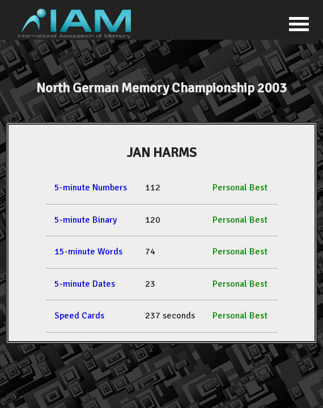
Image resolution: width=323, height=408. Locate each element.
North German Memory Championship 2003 (161, 87)
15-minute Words (88, 251)
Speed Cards (79, 315)
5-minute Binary (85, 220)
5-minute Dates (84, 284)
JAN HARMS (162, 152)
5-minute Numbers (90, 187)
